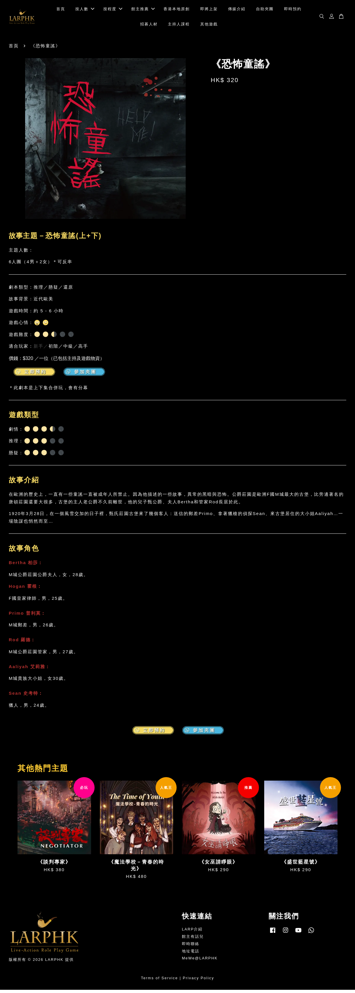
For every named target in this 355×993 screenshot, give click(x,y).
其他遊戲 (209, 25)
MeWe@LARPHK (200, 961)
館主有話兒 (193, 939)
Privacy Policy (198, 981)
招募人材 (149, 25)
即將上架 (209, 10)
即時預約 (293, 10)
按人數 (84, 10)
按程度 (112, 10)
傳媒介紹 (237, 10)
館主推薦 (143, 10)
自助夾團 (265, 10)
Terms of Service (159, 981)
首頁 (60, 10)
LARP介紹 (192, 932)
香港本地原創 (176, 10)
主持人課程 (179, 25)
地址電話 (190, 954)
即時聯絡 (190, 947)
